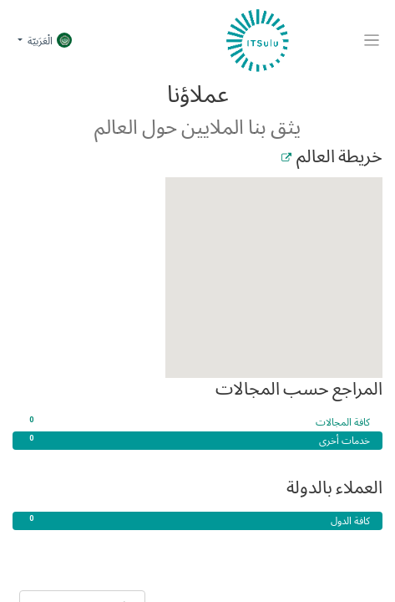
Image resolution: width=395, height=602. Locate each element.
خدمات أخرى (197, 440)
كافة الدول (197, 520)
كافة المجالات (197, 422)
